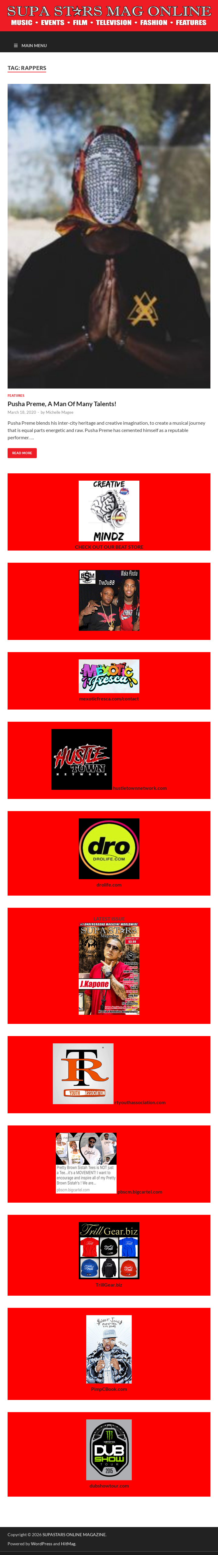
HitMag (68, 1543)
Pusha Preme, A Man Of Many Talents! (62, 403)
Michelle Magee (59, 412)
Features (16, 395)
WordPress (41, 1543)
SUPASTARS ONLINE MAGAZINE (74, 1534)
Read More (20, 451)
